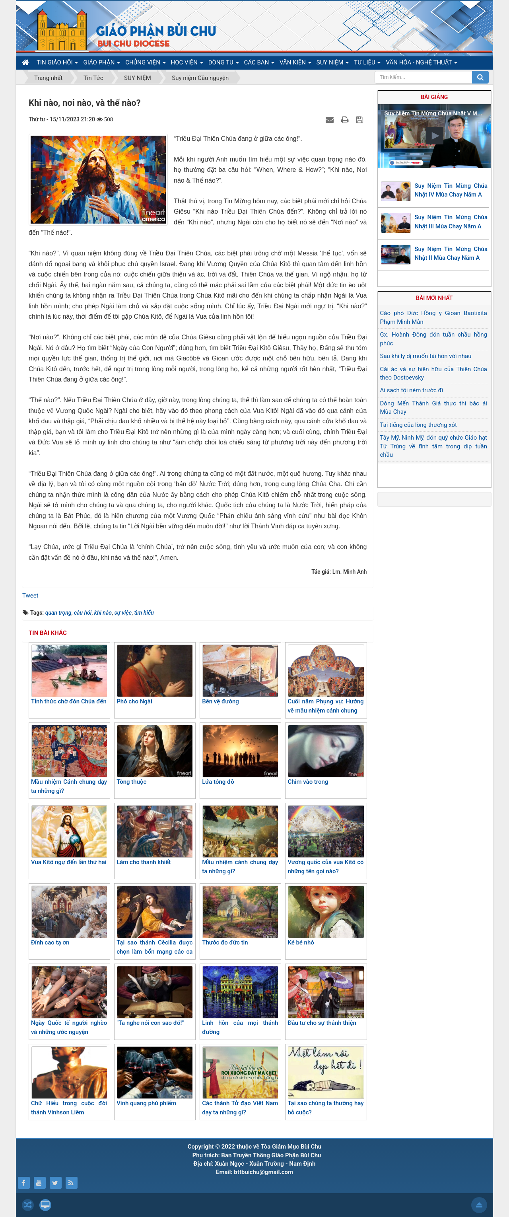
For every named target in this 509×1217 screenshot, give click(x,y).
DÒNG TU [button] (223, 64)
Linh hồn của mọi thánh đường (240, 1001)
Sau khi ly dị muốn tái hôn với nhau (426, 356)
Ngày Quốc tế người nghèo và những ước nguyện (69, 1001)
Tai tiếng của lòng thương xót (418, 424)
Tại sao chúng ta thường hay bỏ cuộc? (325, 1081)
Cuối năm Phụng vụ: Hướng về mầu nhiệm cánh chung (325, 679)
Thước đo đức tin (240, 916)
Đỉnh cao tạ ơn (69, 916)
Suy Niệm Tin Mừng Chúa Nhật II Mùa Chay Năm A (451, 253)
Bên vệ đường (240, 675)
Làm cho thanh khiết (154, 835)
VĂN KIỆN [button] (295, 64)
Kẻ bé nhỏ (325, 916)
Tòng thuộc (154, 755)
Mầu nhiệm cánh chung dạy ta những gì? (240, 840)
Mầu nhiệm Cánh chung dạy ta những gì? (69, 759)
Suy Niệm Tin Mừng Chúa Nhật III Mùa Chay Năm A (451, 222)
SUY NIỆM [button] (333, 64)
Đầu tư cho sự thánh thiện (325, 996)
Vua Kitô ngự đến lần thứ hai (69, 835)
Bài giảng (434, 97)
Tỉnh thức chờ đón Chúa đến (69, 675)
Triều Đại (44, 473)
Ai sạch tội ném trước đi (411, 390)
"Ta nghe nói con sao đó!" (154, 996)
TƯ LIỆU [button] (367, 64)
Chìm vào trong (325, 755)
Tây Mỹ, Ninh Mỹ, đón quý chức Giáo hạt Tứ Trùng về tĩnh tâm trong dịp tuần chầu (434, 446)
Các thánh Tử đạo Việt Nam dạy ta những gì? (240, 1081)
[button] (434, 135)
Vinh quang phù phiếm (154, 1076)
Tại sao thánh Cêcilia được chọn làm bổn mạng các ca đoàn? (154, 925)
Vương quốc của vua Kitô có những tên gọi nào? (325, 840)
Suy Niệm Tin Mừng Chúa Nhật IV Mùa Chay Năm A (451, 190)
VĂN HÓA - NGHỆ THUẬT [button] (421, 64)
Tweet (30, 595)
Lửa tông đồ (240, 755)
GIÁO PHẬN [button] (101, 64)
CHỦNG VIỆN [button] (145, 64)
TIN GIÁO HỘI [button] (57, 64)
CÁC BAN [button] (259, 64)
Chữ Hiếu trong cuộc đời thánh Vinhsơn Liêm (69, 1081)
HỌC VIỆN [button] (187, 64)
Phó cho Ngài (154, 675)
